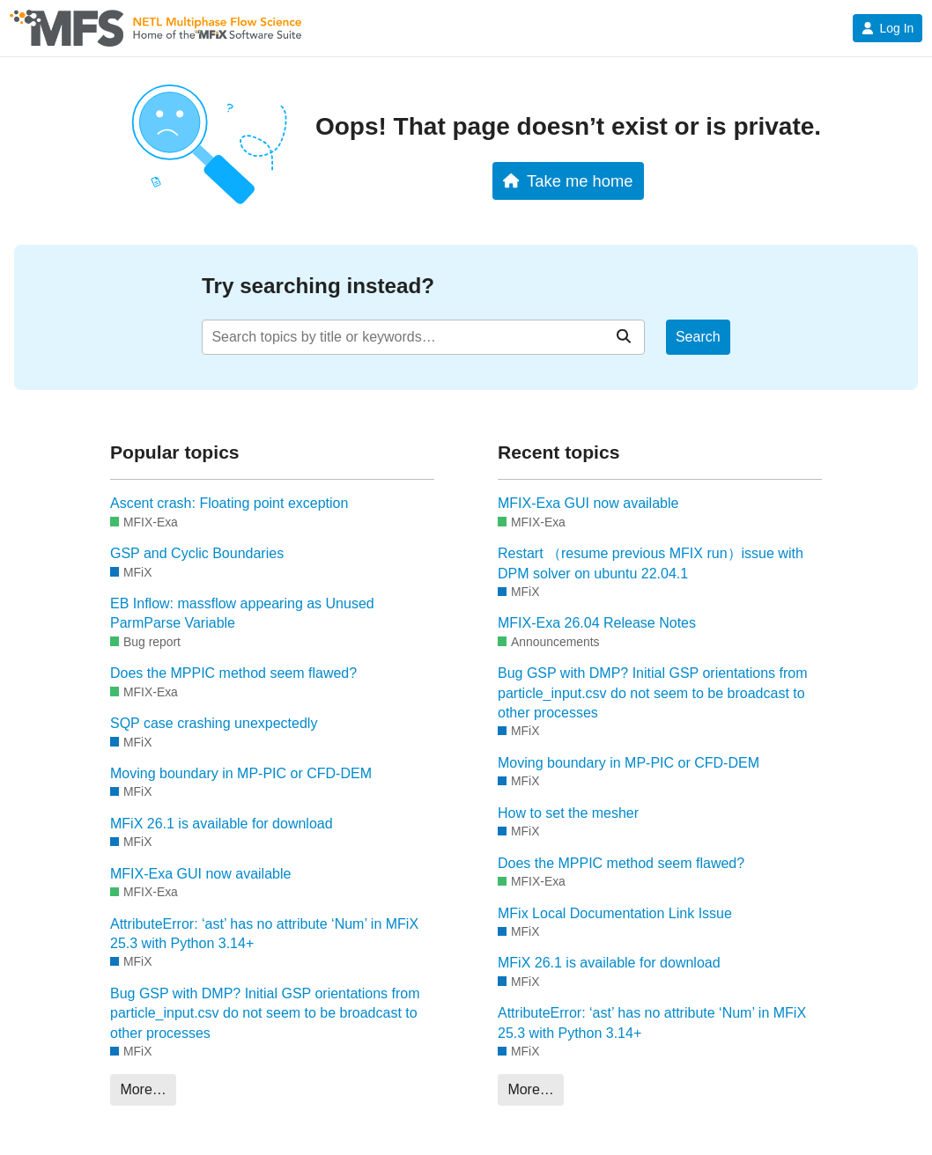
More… (143, 1089)
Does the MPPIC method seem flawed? (233, 673)
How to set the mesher (568, 813)
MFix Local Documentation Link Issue (615, 913)
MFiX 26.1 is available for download (221, 823)
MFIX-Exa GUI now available (200, 873)
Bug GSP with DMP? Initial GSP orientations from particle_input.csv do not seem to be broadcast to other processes (265, 1013)
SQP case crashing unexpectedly (213, 723)
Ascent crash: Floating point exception (229, 503)
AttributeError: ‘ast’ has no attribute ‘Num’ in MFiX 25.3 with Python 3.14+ (264, 933)
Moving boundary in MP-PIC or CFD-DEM (241, 773)
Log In (888, 28)
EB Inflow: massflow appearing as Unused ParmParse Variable (242, 613)
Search (698, 336)
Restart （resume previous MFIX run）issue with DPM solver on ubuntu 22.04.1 (650, 563)
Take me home (567, 181)
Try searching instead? (318, 286)
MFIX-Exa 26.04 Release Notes (597, 622)
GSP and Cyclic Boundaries (197, 553)
